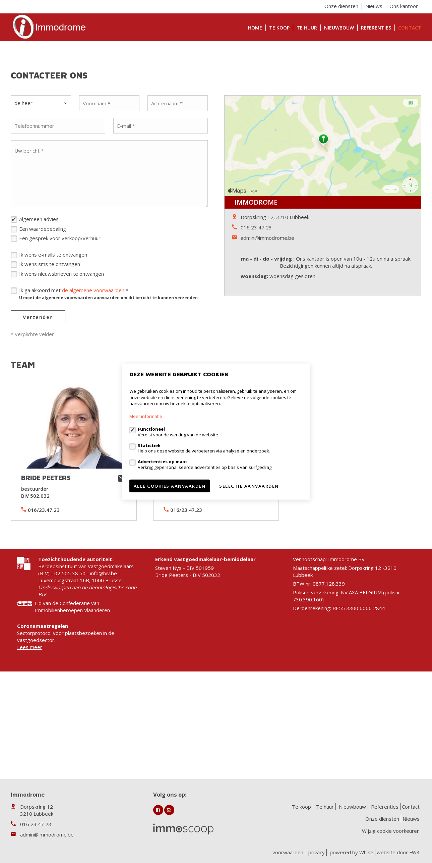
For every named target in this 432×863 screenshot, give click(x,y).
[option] (216, 103)
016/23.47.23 (44, 605)
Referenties (376, 27)
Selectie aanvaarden (249, 486)
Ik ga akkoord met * (108, 389)
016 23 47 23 (256, 323)
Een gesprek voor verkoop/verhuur (60, 334)
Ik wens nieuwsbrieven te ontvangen (61, 369)
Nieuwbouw (339, 27)
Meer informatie (145, 416)
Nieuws (373, 6)
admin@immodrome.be (267, 333)
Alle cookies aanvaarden (170, 486)
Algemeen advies (39, 315)
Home (255, 27)
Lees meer (29, 743)
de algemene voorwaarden (93, 386)
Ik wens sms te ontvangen (49, 360)
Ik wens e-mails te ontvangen (53, 350)
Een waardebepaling (42, 324)
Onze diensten (341, 6)
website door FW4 (398, 852)
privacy (316, 852)
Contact (409, 27)
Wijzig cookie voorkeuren (391, 830)
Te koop (279, 27)
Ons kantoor (403, 6)
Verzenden (38, 413)
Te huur (307, 27)
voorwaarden (287, 852)
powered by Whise (351, 852)
